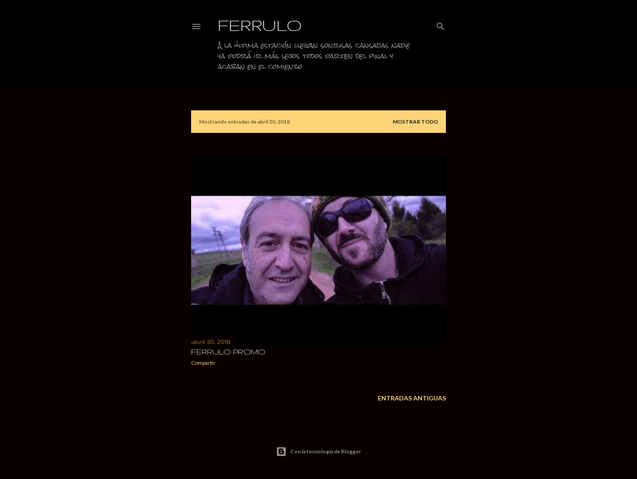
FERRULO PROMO (228, 351)
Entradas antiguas (412, 398)
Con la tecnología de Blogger (318, 451)
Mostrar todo (415, 121)
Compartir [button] (203, 362)
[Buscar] (440, 24)
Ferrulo (260, 25)
